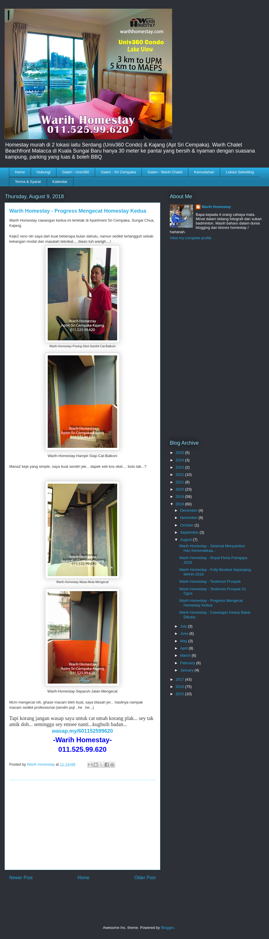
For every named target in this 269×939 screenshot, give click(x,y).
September (190, 532)
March (186, 655)
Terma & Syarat (28, 181)
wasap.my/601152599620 (82, 731)
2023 (180, 467)
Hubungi (43, 172)
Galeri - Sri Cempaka (118, 172)
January (187, 670)
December (189, 510)
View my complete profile (190, 238)
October (187, 525)
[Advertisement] (82, 824)
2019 (180, 496)
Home (20, 172)
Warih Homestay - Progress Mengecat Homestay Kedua (211, 602)
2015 (180, 694)
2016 (180, 686)
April (184, 648)
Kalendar (59, 181)
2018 (180, 504)
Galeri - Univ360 (75, 172)
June (184, 633)
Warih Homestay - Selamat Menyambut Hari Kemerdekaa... (211, 548)
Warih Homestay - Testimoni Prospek (210, 581)
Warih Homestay (216, 207)
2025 (180, 452)
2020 (180, 489)
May (184, 641)
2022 (180, 474)
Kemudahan (204, 172)
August (186, 539)
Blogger (167, 927)
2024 (180, 460)
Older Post (145, 877)
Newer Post (21, 877)
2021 (180, 482)
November (189, 517)
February (188, 663)
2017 (180, 679)
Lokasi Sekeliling (240, 172)
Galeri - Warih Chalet (165, 172)
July (184, 626)
